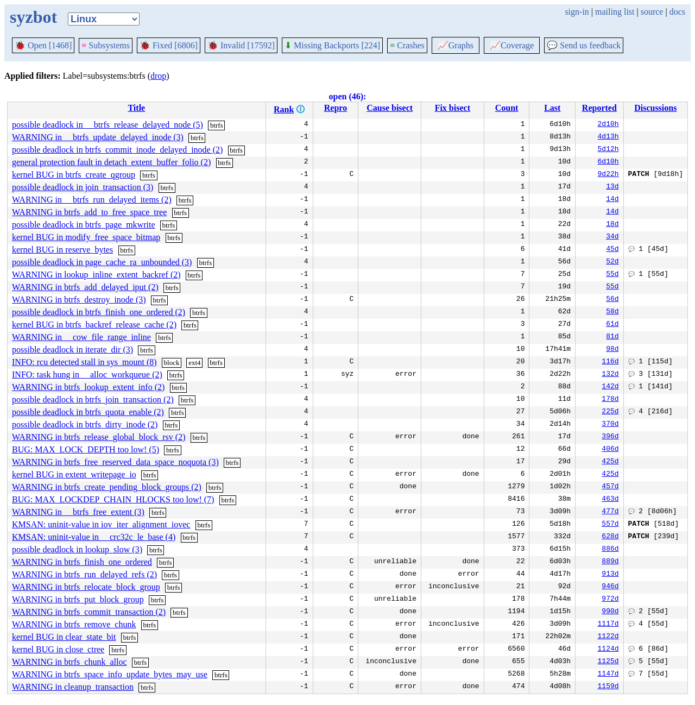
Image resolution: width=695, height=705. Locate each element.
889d (610, 562)
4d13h (608, 137)
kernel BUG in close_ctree (58, 649)
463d (610, 500)
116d (610, 362)
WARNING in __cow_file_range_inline (81, 337)
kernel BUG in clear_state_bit (64, 636)
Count (507, 107)
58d (612, 312)
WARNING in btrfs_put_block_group (78, 599)
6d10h (608, 162)
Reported (599, 107)
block (172, 362)
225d (610, 412)
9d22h (608, 175)
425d (610, 462)
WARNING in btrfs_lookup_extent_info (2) (88, 387)
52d (612, 262)
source (652, 11)
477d (610, 512)
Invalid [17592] (241, 45)
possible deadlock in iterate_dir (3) (72, 349)
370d (610, 425)
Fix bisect (452, 107)
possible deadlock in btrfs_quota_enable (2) (88, 412)
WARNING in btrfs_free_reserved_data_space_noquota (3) (115, 462)
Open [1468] (43, 45)
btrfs (216, 125)
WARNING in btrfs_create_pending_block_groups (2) (106, 487)
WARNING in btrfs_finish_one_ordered (82, 561)
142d (610, 387)
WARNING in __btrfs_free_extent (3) (78, 512)
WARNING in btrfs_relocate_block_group (86, 586)
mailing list (614, 11)
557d (610, 525)
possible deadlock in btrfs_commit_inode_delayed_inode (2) (117, 149)
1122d (608, 637)
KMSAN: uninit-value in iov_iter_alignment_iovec (101, 524)
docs (677, 11)
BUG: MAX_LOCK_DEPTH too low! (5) (85, 449)
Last (552, 107)
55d (612, 275)
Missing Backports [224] (332, 45)
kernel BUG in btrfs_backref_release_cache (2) (94, 324)
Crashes (407, 45)
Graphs (455, 45)
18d (612, 225)
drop (158, 75)
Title (136, 107)
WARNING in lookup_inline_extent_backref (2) (96, 274)
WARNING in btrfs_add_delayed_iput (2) (85, 287)
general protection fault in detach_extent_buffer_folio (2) (111, 162)
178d (610, 400)
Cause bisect (390, 107)
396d (610, 437)
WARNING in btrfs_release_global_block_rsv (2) (98, 437)
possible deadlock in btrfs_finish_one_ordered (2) (98, 312)
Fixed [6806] (169, 45)
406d (610, 450)
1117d (608, 625)
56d (612, 300)
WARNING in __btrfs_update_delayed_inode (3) (98, 137)
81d (612, 337)
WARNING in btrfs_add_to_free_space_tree (89, 212)
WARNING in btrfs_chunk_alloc (69, 661)
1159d (608, 687)
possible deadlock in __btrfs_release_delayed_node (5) (107, 124)
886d (610, 550)
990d (610, 612)
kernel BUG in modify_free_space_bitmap (86, 237)
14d (612, 200)
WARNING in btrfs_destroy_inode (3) (79, 299)
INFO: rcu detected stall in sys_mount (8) (84, 362)
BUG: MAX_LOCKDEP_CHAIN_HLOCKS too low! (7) (113, 499)
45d (612, 250)
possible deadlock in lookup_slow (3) (77, 549)
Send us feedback (584, 45)
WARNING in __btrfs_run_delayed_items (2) (92, 199)
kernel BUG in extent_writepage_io (74, 474)
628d (610, 537)
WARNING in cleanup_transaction (73, 686)
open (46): (348, 96)
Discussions (655, 107)
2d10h (608, 125)
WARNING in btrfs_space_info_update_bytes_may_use (109, 674)
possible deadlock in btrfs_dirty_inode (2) (84, 424)
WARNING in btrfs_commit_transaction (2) (89, 611)
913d (610, 575)
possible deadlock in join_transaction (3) (82, 187)
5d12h (608, 150)
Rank (284, 109)
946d (610, 587)
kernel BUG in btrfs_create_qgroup (73, 174)
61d (612, 325)
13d (612, 187)
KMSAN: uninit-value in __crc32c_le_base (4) (93, 537)
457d (610, 487)
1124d (608, 649)
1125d (608, 662)
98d (612, 350)
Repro (335, 107)
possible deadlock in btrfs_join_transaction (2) (93, 399)
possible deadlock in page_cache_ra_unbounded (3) (102, 262)
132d (610, 375)
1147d (608, 674)
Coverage (512, 45)
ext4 (194, 362)
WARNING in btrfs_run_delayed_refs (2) (84, 574)
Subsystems (105, 45)
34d (612, 237)
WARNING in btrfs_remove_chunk (74, 624)
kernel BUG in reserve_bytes (62, 249)
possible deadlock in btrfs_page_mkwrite (83, 224)
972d (610, 600)
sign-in (577, 11)
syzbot (33, 17)
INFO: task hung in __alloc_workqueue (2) (87, 374)
